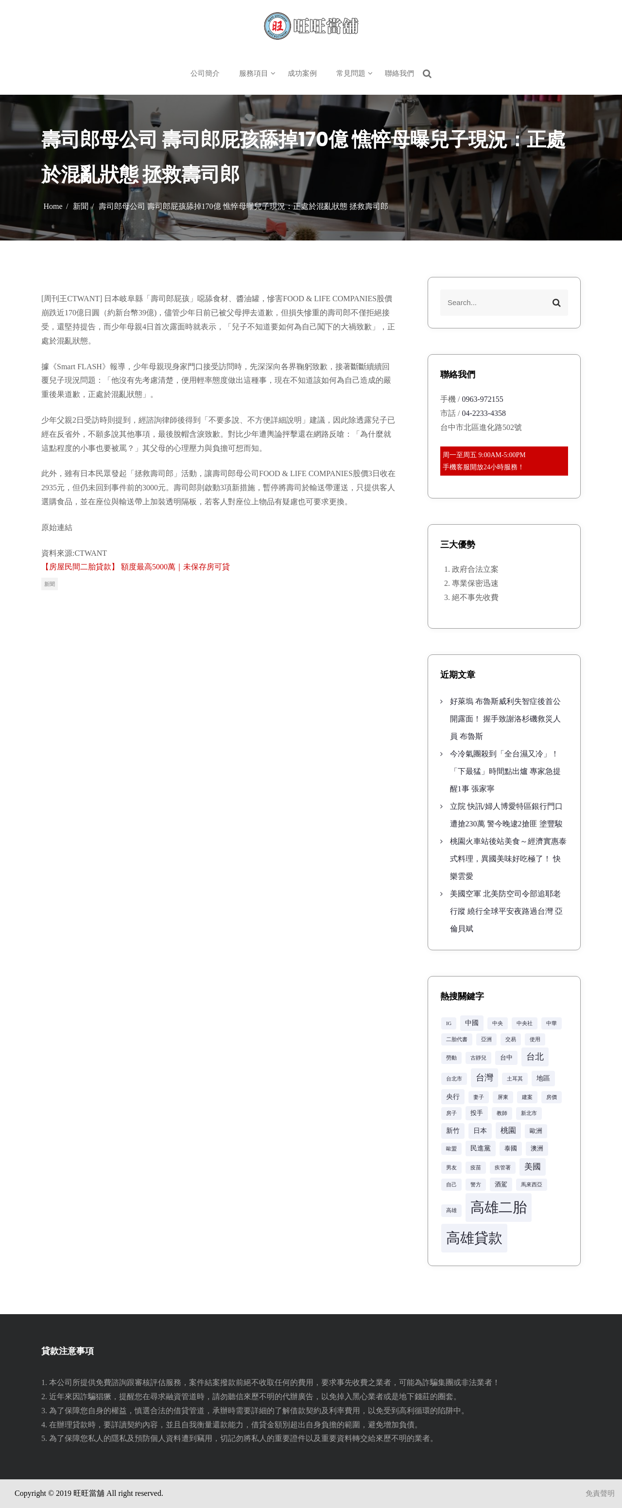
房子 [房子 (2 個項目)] (451, 1113)
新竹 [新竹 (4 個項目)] (453, 1130)
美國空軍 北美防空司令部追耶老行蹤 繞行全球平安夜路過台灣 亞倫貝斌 (506, 911)
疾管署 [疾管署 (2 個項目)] (503, 1167)
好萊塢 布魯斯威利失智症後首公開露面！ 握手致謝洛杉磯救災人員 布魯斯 (505, 718)
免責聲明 (600, 1493)
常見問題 (350, 73)
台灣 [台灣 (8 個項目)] (484, 1077)
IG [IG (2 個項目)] (448, 1023)
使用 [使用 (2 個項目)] (535, 1039)
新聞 (49, 584)
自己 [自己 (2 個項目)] (451, 1184)
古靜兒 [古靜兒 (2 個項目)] (478, 1058)
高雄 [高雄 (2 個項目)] (451, 1210)
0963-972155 (482, 399)
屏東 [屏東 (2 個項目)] (503, 1097)
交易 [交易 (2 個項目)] (510, 1039)
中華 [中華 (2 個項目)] (551, 1023)
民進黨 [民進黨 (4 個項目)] (480, 1148)
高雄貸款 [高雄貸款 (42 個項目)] (474, 1238)
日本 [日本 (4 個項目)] (480, 1130)
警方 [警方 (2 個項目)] (475, 1184)
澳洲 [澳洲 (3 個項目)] (537, 1148)
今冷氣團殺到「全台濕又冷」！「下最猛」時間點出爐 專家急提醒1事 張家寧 (505, 771)
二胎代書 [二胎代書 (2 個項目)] (456, 1039)
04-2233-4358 (484, 413)
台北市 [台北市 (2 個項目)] (454, 1078)
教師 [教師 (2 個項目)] (502, 1113)
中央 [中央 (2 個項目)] (497, 1023)
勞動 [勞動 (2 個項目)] (451, 1058)
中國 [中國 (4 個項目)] (472, 1023)
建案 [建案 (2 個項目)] (527, 1097)
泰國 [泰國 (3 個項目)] (510, 1148)
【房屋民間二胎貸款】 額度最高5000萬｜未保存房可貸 (135, 567)
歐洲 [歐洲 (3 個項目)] (536, 1131)
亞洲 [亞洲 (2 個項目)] (486, 1039)
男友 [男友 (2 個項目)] (451, 1167)
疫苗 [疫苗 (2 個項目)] (475, 1167)
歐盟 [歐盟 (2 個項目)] (451, 1148)
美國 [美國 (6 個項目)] (532, 1166)
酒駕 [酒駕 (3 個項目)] (501, 1184)
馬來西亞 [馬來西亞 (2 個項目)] (531, 1184)
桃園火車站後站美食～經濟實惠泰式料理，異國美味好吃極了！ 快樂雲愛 (508, 858)
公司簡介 (205, 73)
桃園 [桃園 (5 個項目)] (508, 1130)
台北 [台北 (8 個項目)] (535, 1057)
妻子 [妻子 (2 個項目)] (478, 1097)
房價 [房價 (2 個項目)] (551, 1097)
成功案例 (302, 73)
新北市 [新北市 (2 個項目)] (529, 1113)
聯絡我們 (399, 73)
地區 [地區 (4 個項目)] (543, 1078)
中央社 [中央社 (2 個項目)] (525, 1023)
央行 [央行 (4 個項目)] (453, 1096)
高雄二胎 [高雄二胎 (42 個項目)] (498, 1207)
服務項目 (253, 73)
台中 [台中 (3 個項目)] (506, 1057)
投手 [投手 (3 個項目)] (476, 1113)
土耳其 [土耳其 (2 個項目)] (515, 1078)
